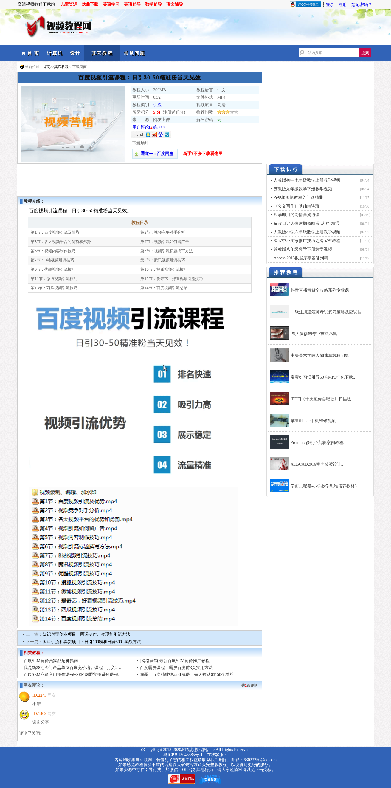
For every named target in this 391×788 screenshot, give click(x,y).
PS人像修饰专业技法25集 (314, 334)
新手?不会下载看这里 (203, 153)
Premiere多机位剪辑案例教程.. (318, 442)
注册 (343, 4)
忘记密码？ (361, 4)
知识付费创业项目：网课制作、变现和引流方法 (86, 634)
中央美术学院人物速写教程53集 (320, 355)
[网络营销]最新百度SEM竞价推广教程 (175, 661)
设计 (75, 53)
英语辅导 (132, 4)
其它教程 (102, 53)
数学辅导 (153, 4)
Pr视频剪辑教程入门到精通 (298, 197)
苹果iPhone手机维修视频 (313, 421)
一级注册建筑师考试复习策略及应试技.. (327, 312)
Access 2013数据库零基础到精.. (302, 258)
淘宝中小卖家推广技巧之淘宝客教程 (307, 241)
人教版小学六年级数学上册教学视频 (307, 232)
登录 (330, 4)
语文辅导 (174, 4)
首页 (46, 67)
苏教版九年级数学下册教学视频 (303, 189)
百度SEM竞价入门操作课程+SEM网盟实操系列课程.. (72, 674)
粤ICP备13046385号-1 (182, 755)
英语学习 (111, 4)
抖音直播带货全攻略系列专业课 (320, 290)
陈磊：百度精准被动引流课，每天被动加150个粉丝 (187, 674)
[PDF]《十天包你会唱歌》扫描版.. (322, 399)
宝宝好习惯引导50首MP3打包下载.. (323, 377)
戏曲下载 (90, 4)
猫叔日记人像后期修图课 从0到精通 (306, 223)
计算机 (55, 53)
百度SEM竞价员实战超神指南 (51, 661)
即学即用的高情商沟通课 (296, 215)
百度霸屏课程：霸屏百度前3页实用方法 (176, 667)
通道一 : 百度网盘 (154, 153)
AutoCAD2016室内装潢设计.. (317, 464)
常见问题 (134, 53)
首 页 (33, 53)
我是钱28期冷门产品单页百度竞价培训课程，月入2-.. (72, 667)
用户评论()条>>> (148, 127)
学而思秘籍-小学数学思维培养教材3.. (325, 486)
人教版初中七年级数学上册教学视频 (307, 180)
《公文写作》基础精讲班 (296, 206)
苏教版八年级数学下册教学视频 (303, 249)
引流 (157, 105)
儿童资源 (68, 4)
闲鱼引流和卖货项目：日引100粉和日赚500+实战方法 (92, 642)
